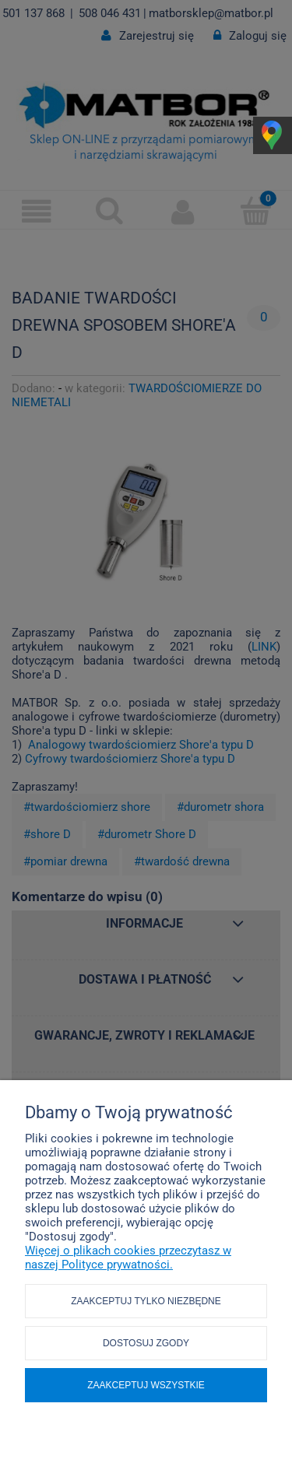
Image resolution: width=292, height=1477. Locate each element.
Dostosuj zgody (146, 1343)
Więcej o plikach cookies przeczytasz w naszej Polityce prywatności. (128, 1258)
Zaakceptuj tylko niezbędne (146, 1301)
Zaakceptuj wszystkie (146, 1385)
